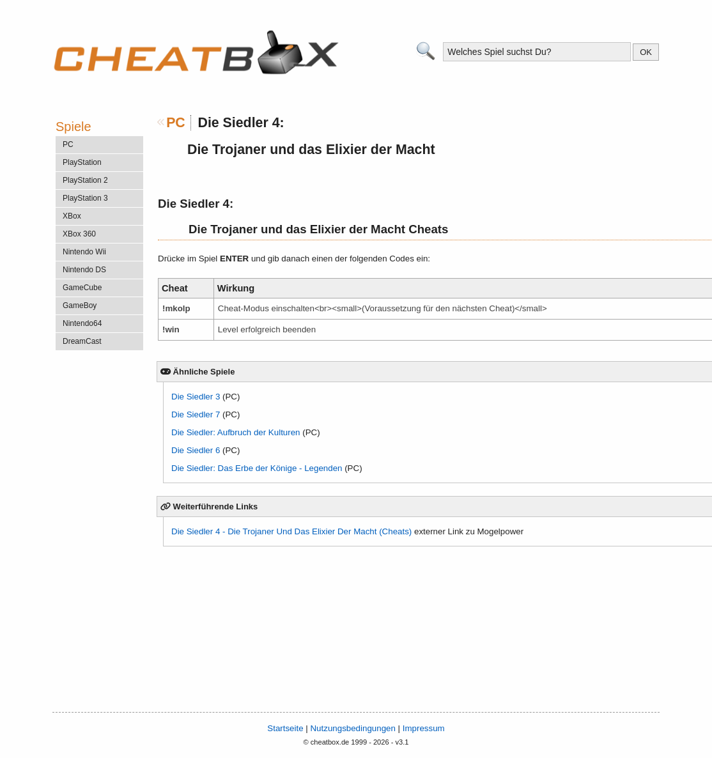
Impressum (424, 728)
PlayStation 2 (85, 180)
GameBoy (80, 305)
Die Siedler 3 (195, 396)
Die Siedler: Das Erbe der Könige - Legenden (256, 468)
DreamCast (82, 341)
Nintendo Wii (84, 251)
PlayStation (82, 162)
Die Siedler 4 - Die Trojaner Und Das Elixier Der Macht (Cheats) (291, 531)
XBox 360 (79, 233)
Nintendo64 (82, 323)
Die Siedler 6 (195, 450)
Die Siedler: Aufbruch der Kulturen (235, 432)
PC (175, 122)
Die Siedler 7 (195, 414)
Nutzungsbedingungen (352, 728)
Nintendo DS (84, 269)
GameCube (82, 287)
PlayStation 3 (85, 198)
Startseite (285, 728)
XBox (72, 216)
